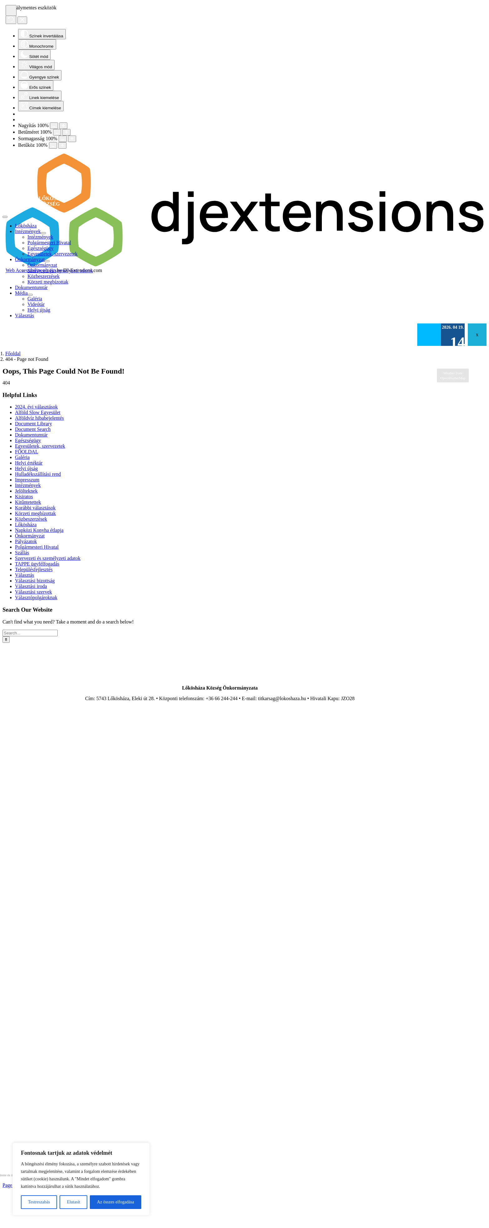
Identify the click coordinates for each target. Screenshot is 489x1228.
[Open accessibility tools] (11, 10)
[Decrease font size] (57, 132)
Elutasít (73, 1202)
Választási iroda (31, 586)
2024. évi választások (36, 406)
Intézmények (28, 485)
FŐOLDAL (26, 451)
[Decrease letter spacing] (53, 145)
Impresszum (27, 479)
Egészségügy (28, 440)
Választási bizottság (35, 580)
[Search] (6, 639)
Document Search (33, 429)
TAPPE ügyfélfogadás (37, 563)
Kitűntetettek (28, 502)
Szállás (22, 552)
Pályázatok (26, 541)
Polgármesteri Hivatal (37, 547)
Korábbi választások (35, 507)
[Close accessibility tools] (22, 20)
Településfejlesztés (34, 569)
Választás (24, 575)
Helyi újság (26, 468)
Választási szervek (33, 592)
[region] (81, 1179)
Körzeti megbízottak (35, 513)
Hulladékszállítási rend (38, 474)
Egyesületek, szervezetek (40, 446)
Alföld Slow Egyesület (38, 412)
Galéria (22, 457)
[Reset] (11, 20)
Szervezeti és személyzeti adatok (47, 558)
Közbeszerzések (31, 519)
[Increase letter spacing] (62, 145)
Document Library (33, 423)
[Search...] (30, 633)
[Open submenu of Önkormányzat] (47, 261)
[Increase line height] (72, 139)
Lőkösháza (25, 524)
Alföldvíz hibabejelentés (39, 418)
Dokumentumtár (31, 434)
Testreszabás (39, 1202)
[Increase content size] (63, 125)
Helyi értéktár (28, 463)
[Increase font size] (66, 132)
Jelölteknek (26, 491)
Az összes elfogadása (115, 1202)
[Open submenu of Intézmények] (43, 233)
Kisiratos (24, 496)
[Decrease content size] (54, 125)
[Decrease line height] (63, 139)
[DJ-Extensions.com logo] (244, 264)
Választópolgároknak (36, 597)
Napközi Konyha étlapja (39, 530)
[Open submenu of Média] (30, 295)
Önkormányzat (30, 535)
